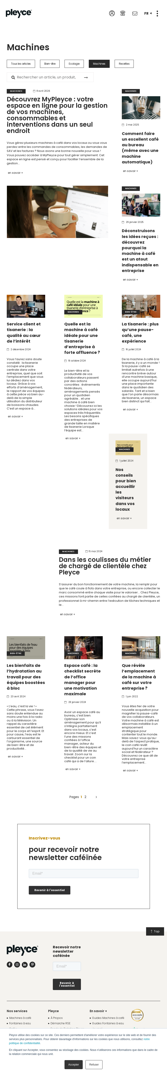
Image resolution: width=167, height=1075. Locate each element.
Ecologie (74, 64)
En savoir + (15, 173)
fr (147, 13)
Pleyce (53, 1011)
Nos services (17, 1011)
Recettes (124, 64)
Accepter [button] (73, 1064)
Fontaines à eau (20, 1023)
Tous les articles (21, 64)
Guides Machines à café (108, 1018)
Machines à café (20, 1018)
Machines (99, 64)
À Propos (57, 1018)
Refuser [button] (94, 1064)
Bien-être (50, 64)
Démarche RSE (60, 1023)
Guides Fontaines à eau (108, 1023)
